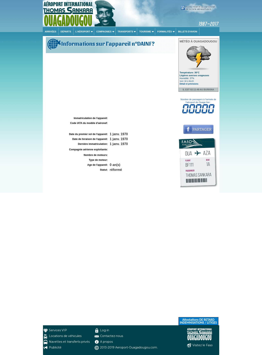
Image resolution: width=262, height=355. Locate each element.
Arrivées (50, 31)
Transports (125, 31)
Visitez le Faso (202, 345)
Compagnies (103, 31)
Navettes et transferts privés (69, 342)
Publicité (55, 347)
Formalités (164, 31)
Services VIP (58, 330)
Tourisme (145, 31)
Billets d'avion (187, 31)
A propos (106, 342)
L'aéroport (83, 31)
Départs (66, 31)
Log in (104, 330)
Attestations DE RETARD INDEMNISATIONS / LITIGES (198, 321)
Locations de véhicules (65, 336)
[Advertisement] (110, 84)
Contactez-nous (111, 336)
